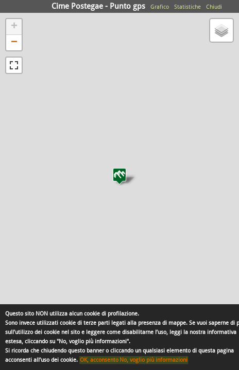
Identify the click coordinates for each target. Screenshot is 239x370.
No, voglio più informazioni (153, 360)
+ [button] (14, 26)
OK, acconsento (99, 360)
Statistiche (187, 7)
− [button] (14, 42)
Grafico (159, 7)
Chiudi (214, 7)
